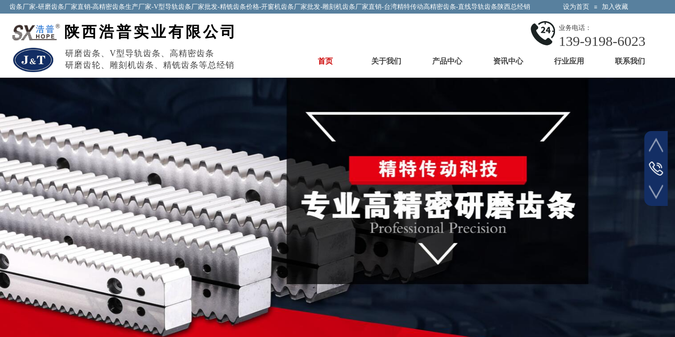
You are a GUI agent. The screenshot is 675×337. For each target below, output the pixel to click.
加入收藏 (615, 6)
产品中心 (447, 61)
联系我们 (630, 61)
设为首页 (576, 6)
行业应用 (569, 61)
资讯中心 (508, 61)
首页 (325, 61)
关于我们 (386, 61)
